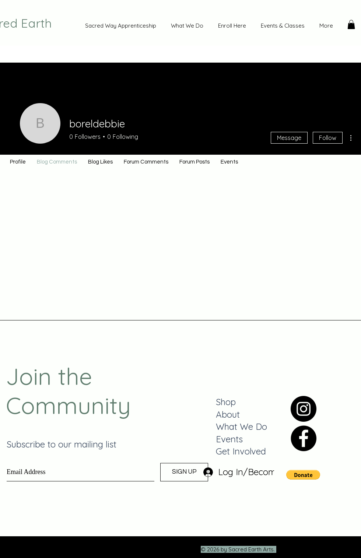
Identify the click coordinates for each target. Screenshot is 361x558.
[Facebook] (303, 438)
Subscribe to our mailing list (61, 444)
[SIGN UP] (184, 472)
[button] (351, 24)
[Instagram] (303, 409)
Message (289, 137)
